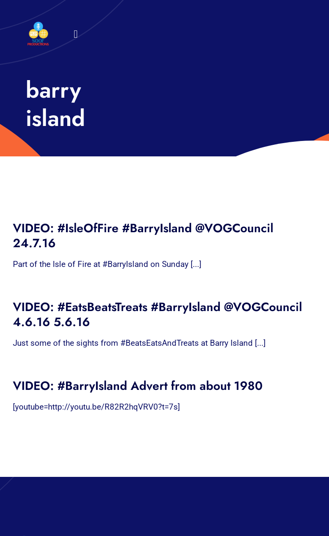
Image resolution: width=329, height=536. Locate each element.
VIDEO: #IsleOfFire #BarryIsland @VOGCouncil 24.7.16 (143, 235)
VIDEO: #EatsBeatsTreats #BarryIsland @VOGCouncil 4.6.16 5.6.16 (157, 314)
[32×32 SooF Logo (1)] (38, 25)
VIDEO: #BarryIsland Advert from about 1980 (138, 386)
